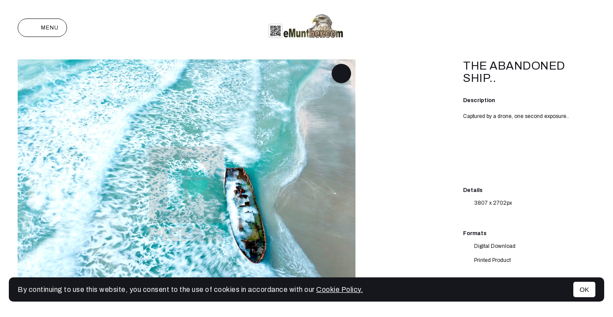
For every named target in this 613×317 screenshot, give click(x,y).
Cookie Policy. (339, 289)
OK (584, 289)
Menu (42, 27)
